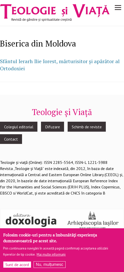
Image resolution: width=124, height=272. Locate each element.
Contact (11, 139)
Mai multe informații (51, 255)
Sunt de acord (17, 265)
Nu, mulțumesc (49, 265)
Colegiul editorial (18, 126)
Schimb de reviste (87, 126)
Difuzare (52, 126)
